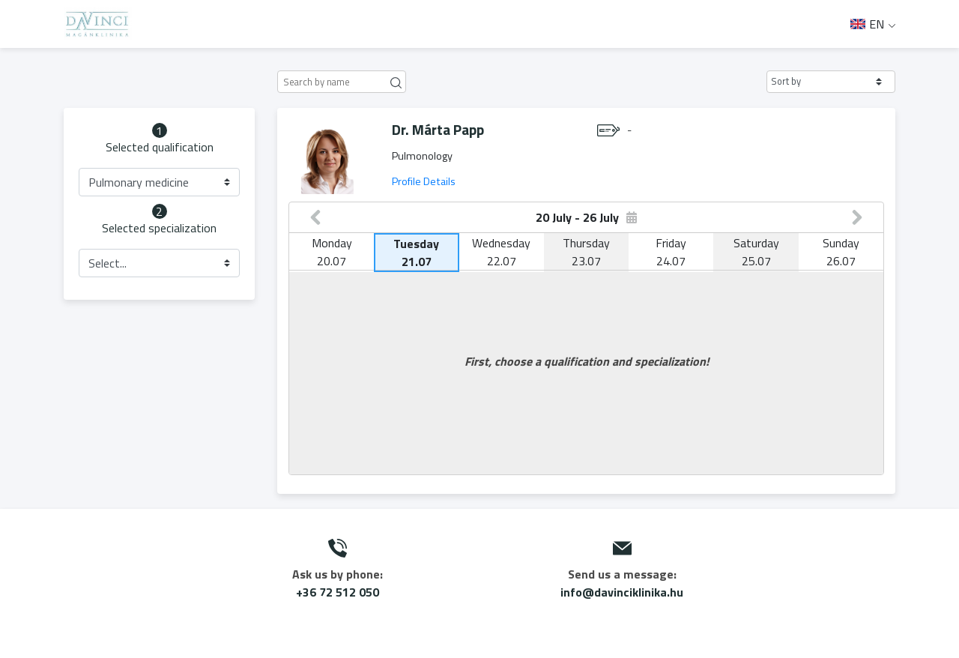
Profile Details (424, 181)
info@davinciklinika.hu (621, 592)
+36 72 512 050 (337, 592)
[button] (831, 81)
